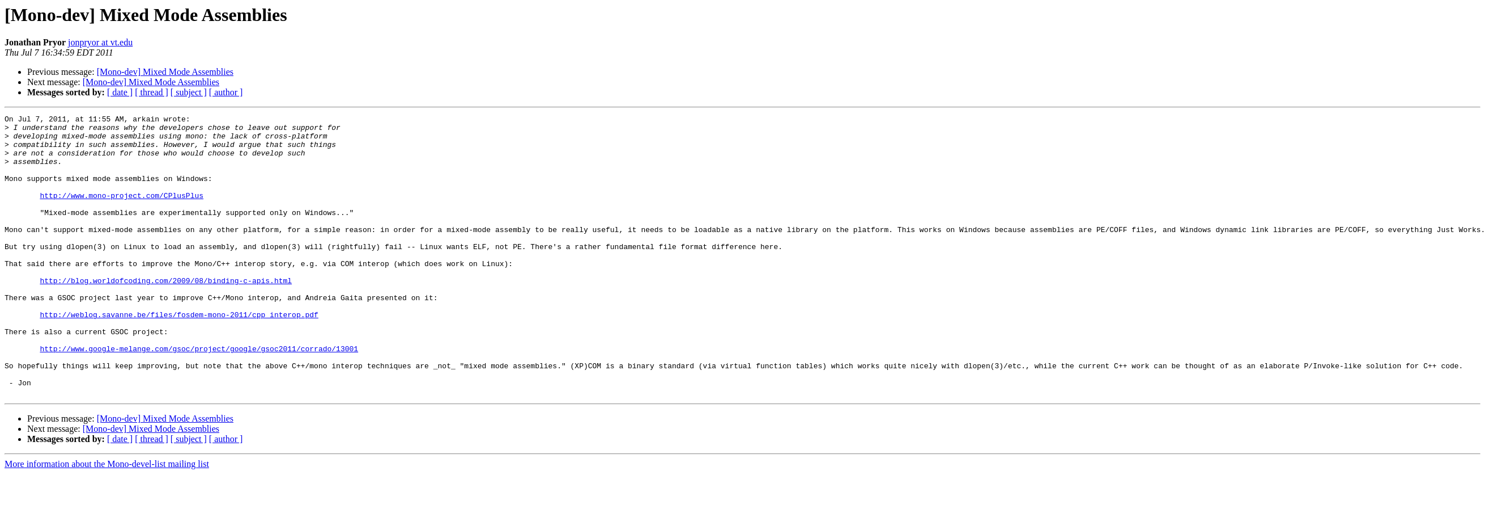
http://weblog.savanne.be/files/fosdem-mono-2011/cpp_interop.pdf (179, 355)
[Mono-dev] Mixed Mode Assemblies (165, 72)
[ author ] (226, 92)
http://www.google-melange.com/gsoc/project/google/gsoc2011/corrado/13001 (199, 396)
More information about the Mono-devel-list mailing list (107, 520)
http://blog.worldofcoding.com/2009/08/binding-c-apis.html (166, 314)
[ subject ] (189, 92)
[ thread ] (151, 92)
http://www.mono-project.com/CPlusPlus (121, 212)
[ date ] (120, 92)
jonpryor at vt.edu (100, 42)
